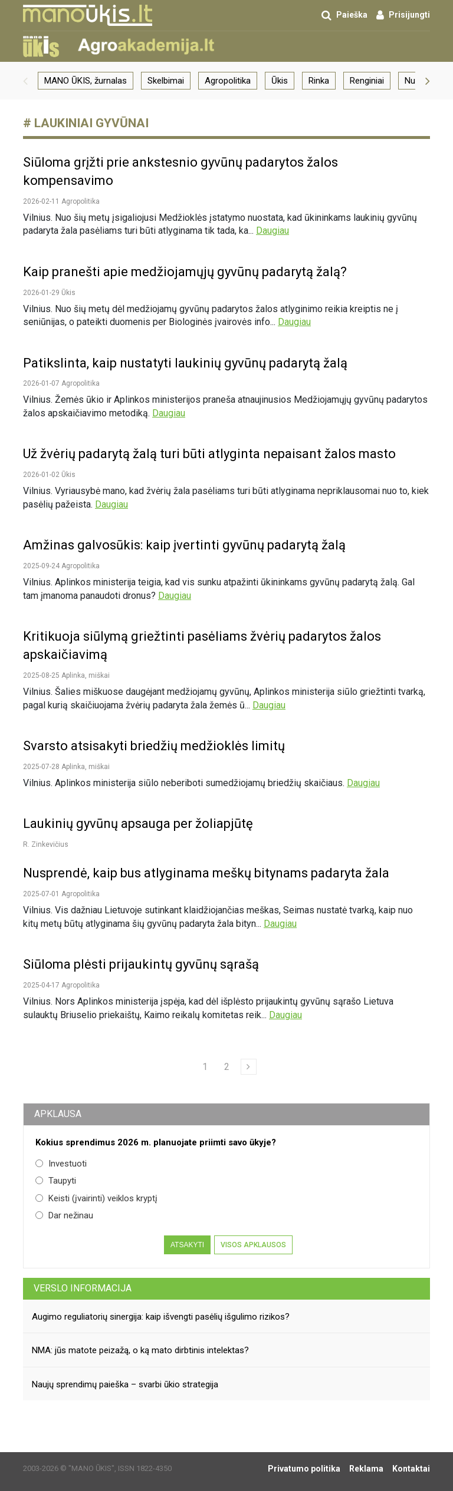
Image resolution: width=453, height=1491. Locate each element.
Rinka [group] (318, 80)
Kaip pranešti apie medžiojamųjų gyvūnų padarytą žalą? (185, 271)
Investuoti (61, 1163)
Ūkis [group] (279, 80)
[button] (25, 81)
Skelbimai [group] (165, 80)
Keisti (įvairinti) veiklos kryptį (96, 1198)
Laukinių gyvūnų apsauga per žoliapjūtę (138, 823)
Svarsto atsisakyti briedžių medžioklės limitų (154, 745)
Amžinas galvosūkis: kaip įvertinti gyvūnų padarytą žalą (184, 545)
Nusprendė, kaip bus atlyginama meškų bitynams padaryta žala (206, 873)
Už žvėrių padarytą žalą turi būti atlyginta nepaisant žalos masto (209, 453)
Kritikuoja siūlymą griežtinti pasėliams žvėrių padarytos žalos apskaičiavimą (202, 645)
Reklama (366, 1468)
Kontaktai (411, 1468)
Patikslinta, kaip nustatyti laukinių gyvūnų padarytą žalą (185, 363)
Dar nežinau (64, 1215)
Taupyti (55, 1180)
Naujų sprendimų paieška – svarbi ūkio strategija (125, 1384)
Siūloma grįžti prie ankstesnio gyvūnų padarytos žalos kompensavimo (180, 171)
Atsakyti (187, 1245)
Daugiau (272, 230)
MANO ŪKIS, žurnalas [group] (85, 80)
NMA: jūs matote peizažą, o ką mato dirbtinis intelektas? (140, 1350)
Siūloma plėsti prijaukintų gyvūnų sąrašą (141, 964)
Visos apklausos (253, 1245)
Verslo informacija (83, 1288)
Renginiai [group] (367, 80)
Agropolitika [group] (228, 80)
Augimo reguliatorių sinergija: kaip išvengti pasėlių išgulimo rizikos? (161, 1316)
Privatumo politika (304, 1468)
